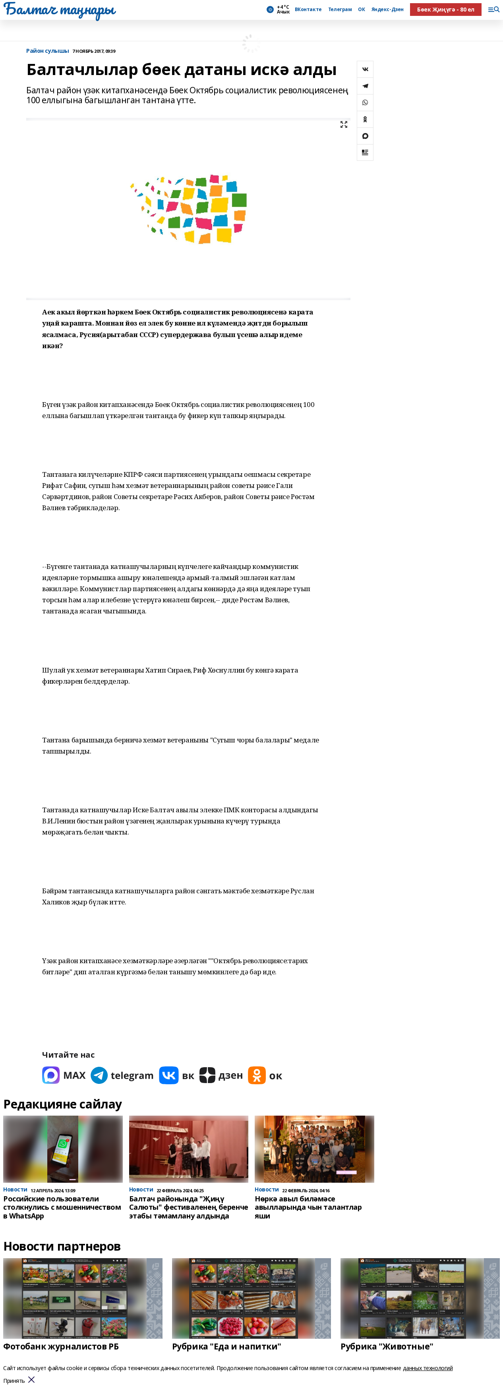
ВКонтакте (308, 9)
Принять (14, 1381)
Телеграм (340, 9)
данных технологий (428, 1368)
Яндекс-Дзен (387, 9)
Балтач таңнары (58, 8)
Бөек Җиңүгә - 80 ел (445, 9)
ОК (361, 9)
